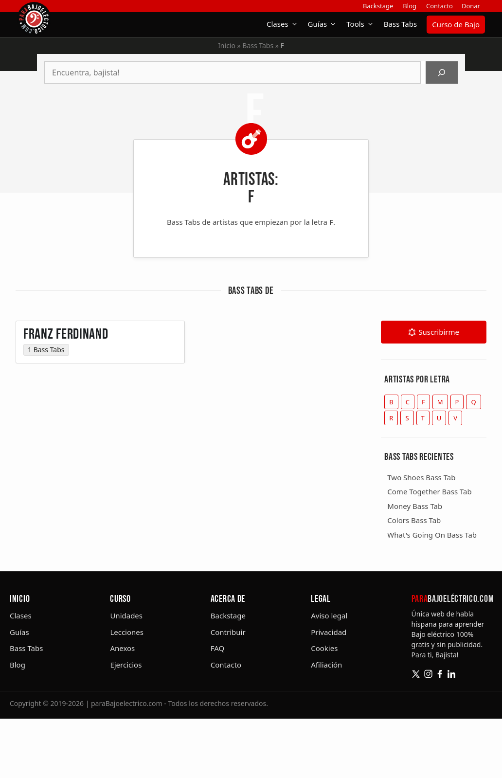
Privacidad (328, 632)
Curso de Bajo (456, 24)
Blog (409, 5)
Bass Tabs (400, 24)
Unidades (126, 615)
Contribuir (228, 632)
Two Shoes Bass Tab (421, 477)
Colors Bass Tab (414, 520)
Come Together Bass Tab (429, 491)
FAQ (218, 648)
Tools (362, 24)
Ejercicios (126, 664)
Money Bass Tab (414, 506)
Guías (325, 24)
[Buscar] (442, 72)
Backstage (378, 5)
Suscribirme (438, 332)
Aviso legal (329, 615)
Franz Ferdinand (65, 341)
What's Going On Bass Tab (432, 535)
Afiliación (326, 664)
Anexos (122, 648)
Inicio (226, 45)
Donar (471, 5)
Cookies (324, 648)
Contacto (439, 5)
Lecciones (126, 632)
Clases (285, 24)
